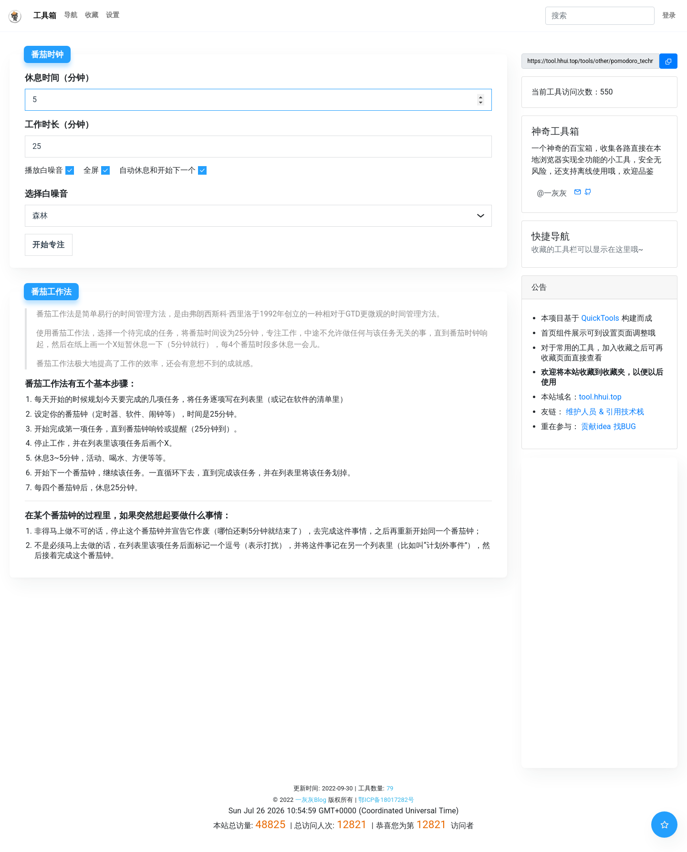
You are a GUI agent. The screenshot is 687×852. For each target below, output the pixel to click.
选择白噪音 (46, 194)
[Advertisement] (600, 613)
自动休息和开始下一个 (157, 170)
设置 (112, 15)
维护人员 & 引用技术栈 (605, 411)
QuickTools (600, 318)
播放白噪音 (44, 170)
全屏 (91, 170)
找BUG (625, 426)
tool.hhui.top (600, 396)
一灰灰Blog (310, 799)
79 (389, 788)
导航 (70, 15)
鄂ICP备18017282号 (386, 799)
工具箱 (44, 15)
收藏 (91, 15)
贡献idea (596, 426)
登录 (669, 15)
